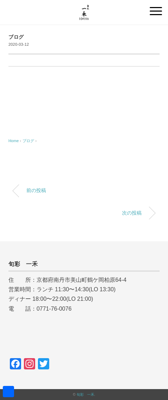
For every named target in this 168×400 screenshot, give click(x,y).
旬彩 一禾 (85, 394)
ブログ (16, 37)
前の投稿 (36, 190)
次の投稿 (132, 213)
